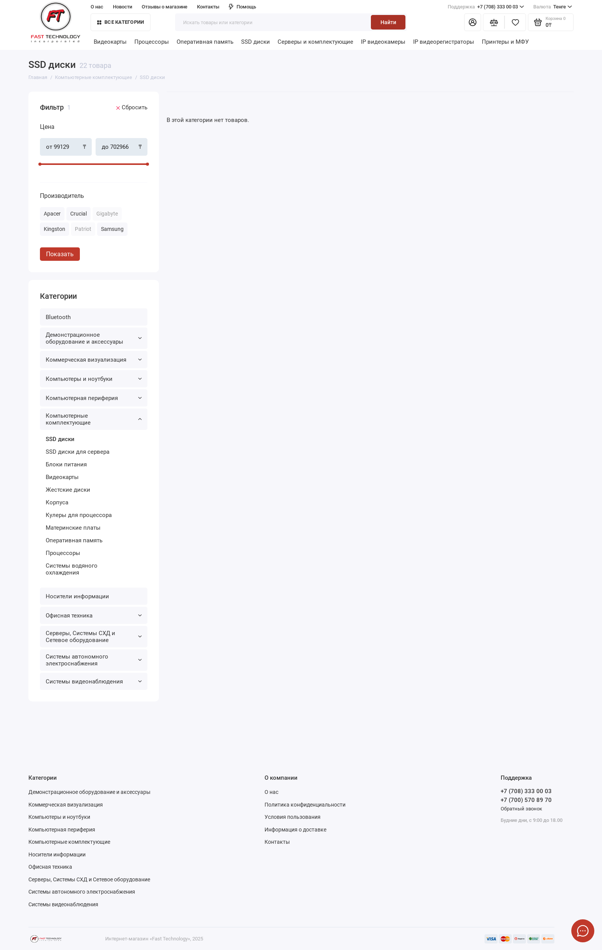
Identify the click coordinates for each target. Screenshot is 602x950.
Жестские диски (68, 489)
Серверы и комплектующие (315, 41)
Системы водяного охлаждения (72, 569)
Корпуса (57, 502)
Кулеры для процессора (79, 515)
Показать (60, 254)
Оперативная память (205, 41)
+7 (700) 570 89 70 (526, 800)
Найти (388, 22)
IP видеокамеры (383, 41)
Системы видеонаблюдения (94, 681)
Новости (122, 7)
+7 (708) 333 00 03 (486, 7)
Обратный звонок (521, 809)
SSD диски (255, 41)
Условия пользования (293, 817)
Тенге (552, 7)
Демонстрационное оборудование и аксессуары (94, 338)
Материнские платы (73, 527)
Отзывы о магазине (164, 7)
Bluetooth (58, 317)
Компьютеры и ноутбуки (94, 378)
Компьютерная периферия (94, 398)
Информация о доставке (295, 830)
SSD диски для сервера (77, 451)
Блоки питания (66, 464)
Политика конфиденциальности (305, 805)
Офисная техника (94, 615)
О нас (97, 7)
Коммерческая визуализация (94, 359)
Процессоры (151, 41)
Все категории (120, 22)
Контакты (208, 7)
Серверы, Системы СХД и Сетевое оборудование (94, 637)
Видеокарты (110, 41)
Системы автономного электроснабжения (94, 660)
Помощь (242, 7)
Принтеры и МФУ (505, 41)
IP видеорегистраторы (443, 41)
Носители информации (77, 596)
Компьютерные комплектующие (94, 419)
